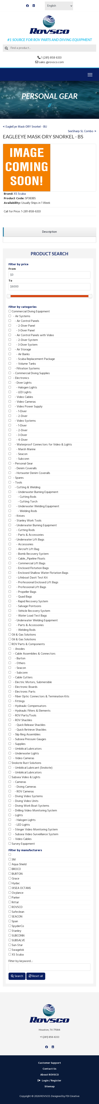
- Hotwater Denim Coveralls (29, 473)
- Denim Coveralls (23, 468)
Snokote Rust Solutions (25, 763)
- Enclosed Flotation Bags (29, 568)
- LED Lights (20, 392)
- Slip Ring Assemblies (25, 734)
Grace (14, 878)
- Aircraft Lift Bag (24, 549)
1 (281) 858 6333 (51, 57)
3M (12, 859)
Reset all (36, 976)
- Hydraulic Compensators (27, 706)
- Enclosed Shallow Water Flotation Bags (38, 573)
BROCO (15, 869)
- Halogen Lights (23, 387)
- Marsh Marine (22, 449)
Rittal (14, 902)
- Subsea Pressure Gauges (27, 739)
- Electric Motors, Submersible (30, 682)
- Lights (16, 815)
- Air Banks (19, 354)
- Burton (17, 658)
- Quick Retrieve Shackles (27, 730)
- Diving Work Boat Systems (29, 806)
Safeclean (16, 912)
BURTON (16, 874)
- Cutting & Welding (24, 487)
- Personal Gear (21, 463)
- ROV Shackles (20, 720)
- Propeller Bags (22, 592)
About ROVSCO (49, 1075)
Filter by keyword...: (21, 961)
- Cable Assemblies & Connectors (32, 654)
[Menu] (90, 75)
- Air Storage (20, 349)
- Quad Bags (20, 596)
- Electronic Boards (23, 687)
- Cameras (17, 782)
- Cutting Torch (23, 501)
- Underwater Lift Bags (26, 539)
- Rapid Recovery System (28, 601)
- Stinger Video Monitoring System (33, 829)
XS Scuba (16, 954)
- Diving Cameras (22, 787)
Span (13, 921)
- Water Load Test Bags (28, 616)
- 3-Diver (18, 435)
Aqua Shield (18, 864)
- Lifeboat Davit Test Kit (28, 577)
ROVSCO (16, 907)
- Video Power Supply (25, 406)
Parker (14, 897)
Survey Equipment (22, 844)
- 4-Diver (18, 440)
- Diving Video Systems (26, 796)
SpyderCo (16, 926)
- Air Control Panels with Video (31, 335)
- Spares (16, 478)
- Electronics (19, 378)
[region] (49, 232)
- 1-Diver (18, 411)
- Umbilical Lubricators (25, 749)
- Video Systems (22, 421)
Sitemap (49, 1087)
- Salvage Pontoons (25, 606)
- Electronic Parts (22, 692)
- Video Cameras (22, 402)
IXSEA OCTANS (20, 888)
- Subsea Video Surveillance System (33, 834)
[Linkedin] (34, 6)
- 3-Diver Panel (22, 330)
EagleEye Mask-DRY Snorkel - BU (26, 127)
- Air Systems (19, 316)
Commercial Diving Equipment (29, 311)
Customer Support (49, 1063)
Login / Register (49, 1081)
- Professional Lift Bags (27, 587)
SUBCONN (16, 935)
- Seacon (18, 454)
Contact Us (49, 1069)
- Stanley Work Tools (25, 520)
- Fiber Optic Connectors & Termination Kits (39, 696)
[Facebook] (27, 6)
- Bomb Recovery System (29, 554)
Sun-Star (16, 945)
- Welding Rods (23, 511)
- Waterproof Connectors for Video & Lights (40, 444)
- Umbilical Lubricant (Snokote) (30, 768)
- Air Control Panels (24, 321)
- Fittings (17, 701)
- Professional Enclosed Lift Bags (33, 582)
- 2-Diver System (23, 340)
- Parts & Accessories (26, 535)
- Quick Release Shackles (27, 725)
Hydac (14, 883)
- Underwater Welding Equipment (34, 506)
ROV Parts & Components (27, 644)
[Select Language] (59, 6)
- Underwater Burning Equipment (33, 492)
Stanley (15, 931)
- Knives (17, 516)
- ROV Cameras (21, 791)
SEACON (15, 916)
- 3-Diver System (23, 345)
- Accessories (21, 544)
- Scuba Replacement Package (32, 359)
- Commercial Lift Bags (27, 563)
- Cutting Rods (22, 497)
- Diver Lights (20, 383)
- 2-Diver (18, 416)
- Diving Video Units (23, 801)
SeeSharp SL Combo (80, 131)
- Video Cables (21, 397)
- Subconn (19, 459)
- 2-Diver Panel (22, 326)
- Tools (15, 482)
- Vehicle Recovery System (29, 611)
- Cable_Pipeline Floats (27, 558)
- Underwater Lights (24, 753)
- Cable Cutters (21, 677)
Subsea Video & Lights (24, 777)
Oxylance (16, 893)
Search (17, 976)
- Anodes (17, 649)
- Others (17, 663)
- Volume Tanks (22, 364)
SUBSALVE (17, 940)
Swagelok (16, 950)
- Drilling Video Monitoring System (33, 810)
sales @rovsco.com (51, 62)
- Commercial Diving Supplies (29, 373)
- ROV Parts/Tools (22, 715)
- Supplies (17, 744)
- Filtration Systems (24, 368)
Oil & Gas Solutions (22, 635)
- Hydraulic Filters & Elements (30, 711)
